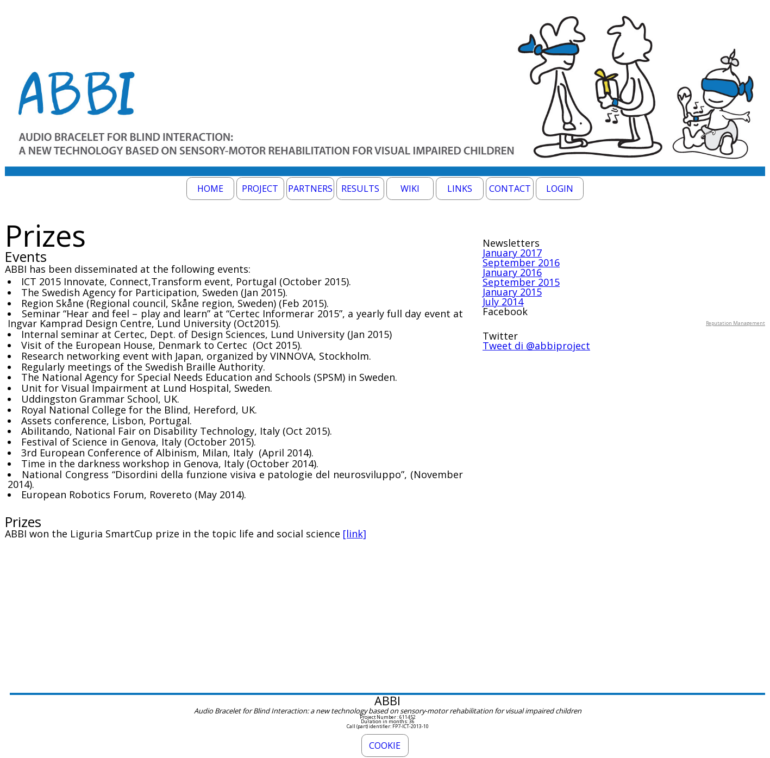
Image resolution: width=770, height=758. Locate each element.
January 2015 (512, 291)
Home (210, 189)
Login (559, 189)
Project (260, 189)
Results (360, 189)
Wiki (410, 189)
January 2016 (512, 272)
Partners (310, 189)
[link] (354, 533)
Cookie (384, 745)
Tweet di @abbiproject (536, 345)
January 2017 (512, 252)
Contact (510, 189)
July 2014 (503, 301)
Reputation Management (735, 323)
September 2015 (521, 282)
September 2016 (521, 262)
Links (459, 189)
